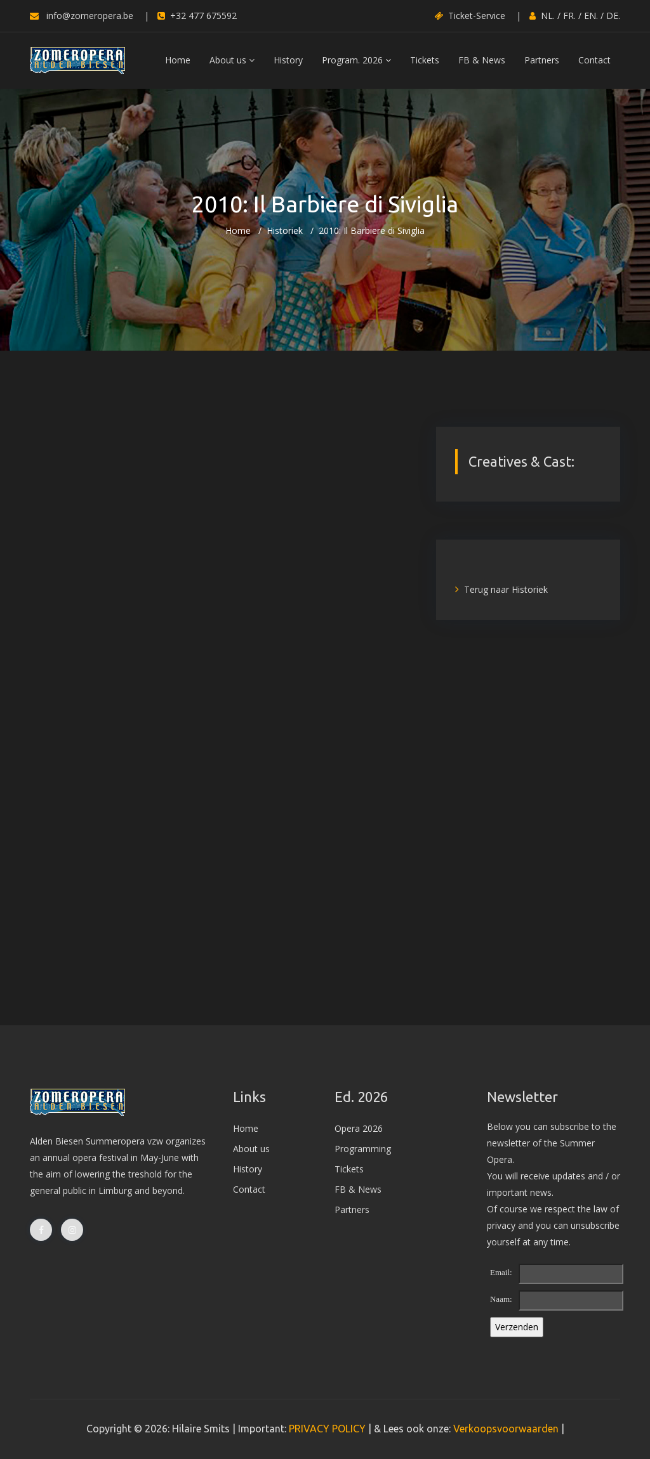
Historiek (285, 230)
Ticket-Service (469, 16)
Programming (363, 1149)
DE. (613, 16)
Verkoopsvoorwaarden (506, 1428)
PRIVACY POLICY (327, 1428)
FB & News (481, 60)
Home (177, 60)
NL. (548, 16)
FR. (569, 16)
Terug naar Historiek (501, 589)
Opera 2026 (359, 1128)
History (288, 60)
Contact (594, 60)
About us (232, 60)
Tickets (424, 60)
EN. (591, 16)
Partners (541, 60)
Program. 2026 (356, 60)
